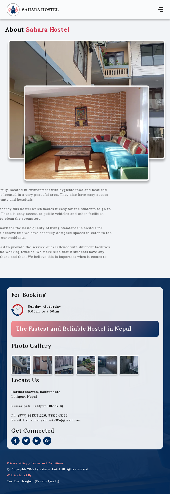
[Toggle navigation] (160, 9)
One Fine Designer (20, 481)
